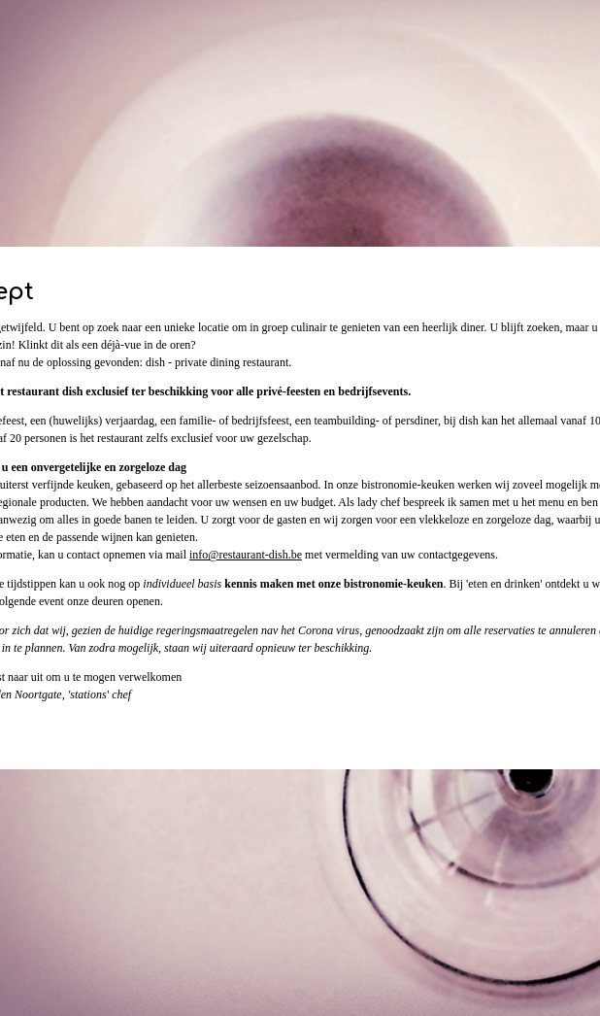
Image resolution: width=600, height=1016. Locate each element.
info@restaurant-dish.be (245, 554)
